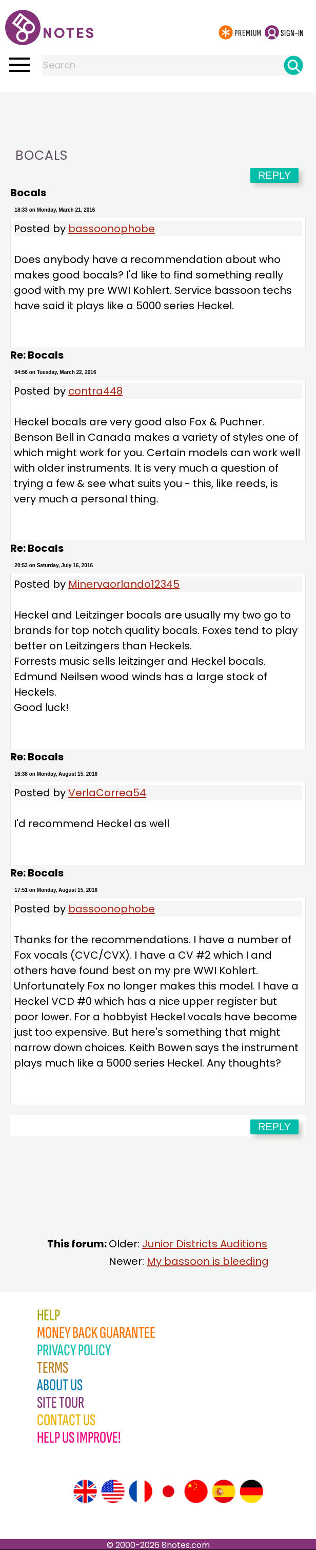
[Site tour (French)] (140, 1491)
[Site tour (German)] (251, 1491)
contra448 (95, 391)
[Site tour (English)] (85, 1491)
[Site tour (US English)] (113, 1491)
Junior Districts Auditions (204, 1244)
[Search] (293, 65)
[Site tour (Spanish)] (223, 1491)
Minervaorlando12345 (124, 584)
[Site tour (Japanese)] (168, 1491)
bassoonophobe (111, 228)
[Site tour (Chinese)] (196, 1491)
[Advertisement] (158, 113)
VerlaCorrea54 (107, 793)
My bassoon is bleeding (208, 1261)
